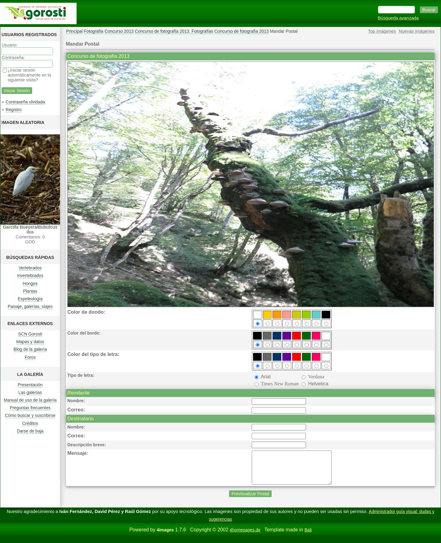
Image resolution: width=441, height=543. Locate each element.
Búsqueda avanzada (398, 18)
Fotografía (94, 31)
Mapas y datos (30, 341)
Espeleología (30, 298)
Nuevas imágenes (417, 31)
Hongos (30, 283)
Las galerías (30, 392)
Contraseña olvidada (25, 101)
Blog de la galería (30, 349)
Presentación (30, 384)
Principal (74, 31)
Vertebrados (30, 267)
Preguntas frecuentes (30, 407)
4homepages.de (245, 536)
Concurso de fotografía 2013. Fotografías (174, 31)
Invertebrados (30, 275)
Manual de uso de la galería (30, 400)
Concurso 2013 (119, 31)
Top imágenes (382, 31)
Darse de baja (30, 431)
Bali (307, 536)
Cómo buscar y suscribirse (30, 415)
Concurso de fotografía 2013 (241, 31)
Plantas (30, 291)
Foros (30, 357)
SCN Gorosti (30, 333)
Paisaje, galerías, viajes (30, 306)
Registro (13, 109)
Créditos (30, 423)
